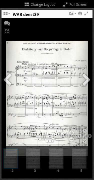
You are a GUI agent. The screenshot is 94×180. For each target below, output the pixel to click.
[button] (72, 16)
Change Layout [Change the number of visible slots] (39, 4)
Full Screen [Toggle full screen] (74, 4)
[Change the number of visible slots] (6, 16)
